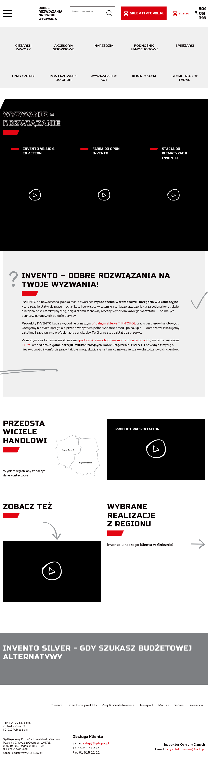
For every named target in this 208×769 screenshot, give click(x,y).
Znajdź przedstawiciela (118, 705)
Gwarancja (195, 705)
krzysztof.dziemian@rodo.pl (185, 749)
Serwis (179, 705)
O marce (56, 705)
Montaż (163, 705)
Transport (146, 705)
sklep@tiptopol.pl (96, 743)
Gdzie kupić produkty (82, 705)
